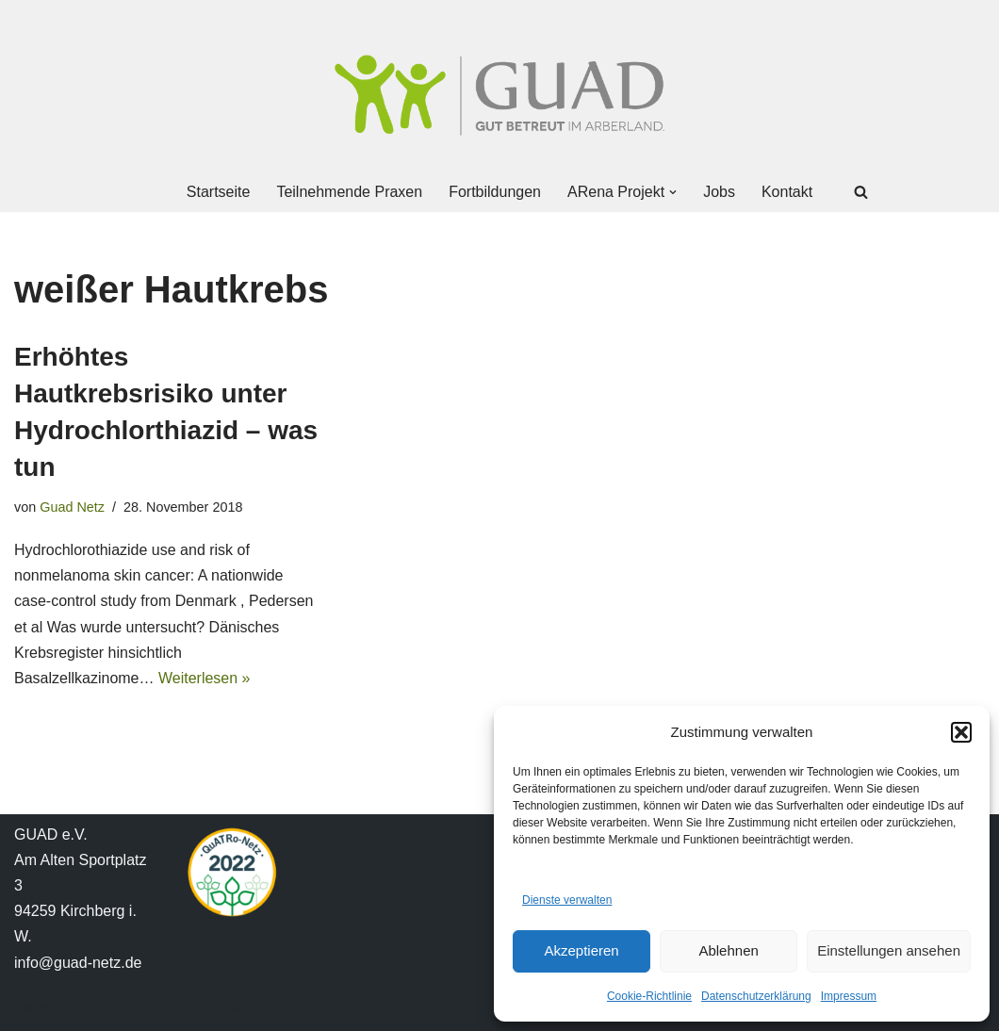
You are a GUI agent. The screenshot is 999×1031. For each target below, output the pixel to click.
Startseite (219, 192)
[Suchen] (861, 192)
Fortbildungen (495, 192)
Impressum (848, 996)
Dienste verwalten (567, 900)
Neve (31, 1007)
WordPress (204, 1007)
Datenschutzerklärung (756, 996)
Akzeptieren (581, 950)
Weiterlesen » (204, 678)
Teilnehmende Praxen (349, 192)
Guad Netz (72, 507)
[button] (961, 732)
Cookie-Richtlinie (649, 996)
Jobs (719, 192)
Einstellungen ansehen (888, 950)
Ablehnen (728, 950)
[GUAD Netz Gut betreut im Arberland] (499, 95)
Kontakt (787, 192)
